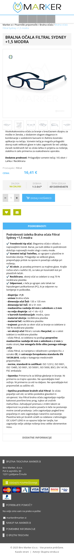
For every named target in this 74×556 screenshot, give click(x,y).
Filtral (19, 168)
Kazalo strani (22, 551)
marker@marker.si (14, 517)
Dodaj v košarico (39, 198)
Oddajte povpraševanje (20, 482)
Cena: (6, 173)
